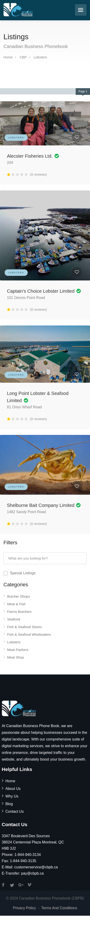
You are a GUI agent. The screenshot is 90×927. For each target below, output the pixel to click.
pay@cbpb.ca (32, 873)
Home (8, 57)
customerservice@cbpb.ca (36, 867)
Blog (9, 804)
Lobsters (40, 57)
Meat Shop (15, 657)
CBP (23, 57)
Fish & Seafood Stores (24, 627)
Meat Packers (17, 650)
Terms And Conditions (59, 908)
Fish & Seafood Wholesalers (29, 634)
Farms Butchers (19, 612)
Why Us (12, 796)
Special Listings (23, 573)
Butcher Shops (18, 596)
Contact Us (15, 811)
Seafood (13, 619)
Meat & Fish (16, 604)
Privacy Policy (24, 908)
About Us (13, 789)
